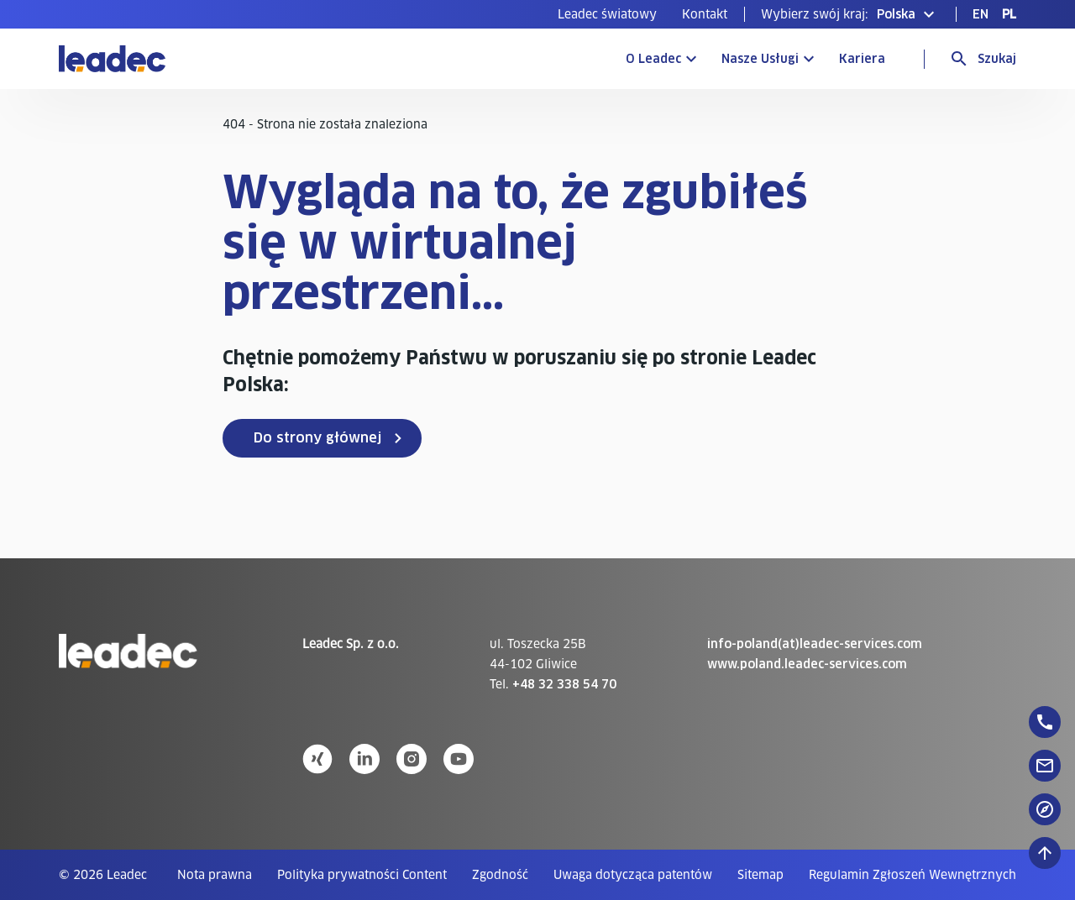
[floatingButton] (1045, 722)
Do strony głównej (318, 438)
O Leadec (653, 58)
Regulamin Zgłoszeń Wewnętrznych (912, 875)
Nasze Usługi (760, 58)
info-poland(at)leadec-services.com (814, 644)
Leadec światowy (607, 14)
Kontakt (704, 14)
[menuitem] (607, 14)
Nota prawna (214, 875)
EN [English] (980, 14)
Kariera (862, 58)
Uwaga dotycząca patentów (632, 875)
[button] (850, 14)
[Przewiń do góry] (1045, 853)
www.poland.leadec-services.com (807, 664)
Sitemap (760, 875)
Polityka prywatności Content (362, 875)
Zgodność (500, 875)
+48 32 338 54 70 (564, 684)
